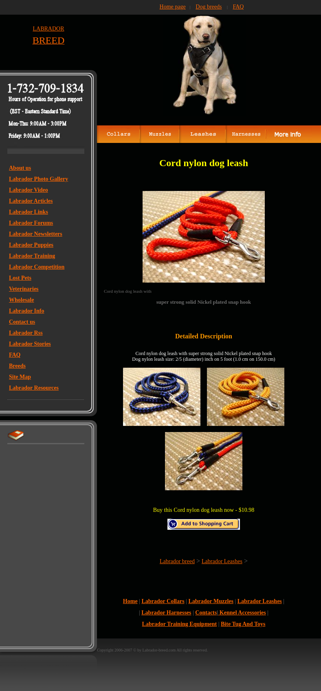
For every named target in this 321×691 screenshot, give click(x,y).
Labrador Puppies (31, 245)
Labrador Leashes (222, 561)
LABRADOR (48, 29)
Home (130, 601)
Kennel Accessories (242, 613)
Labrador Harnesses (166, 613)
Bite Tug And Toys (243, 624)
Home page (173, 7)
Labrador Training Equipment (179, 624)
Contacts (206, 613)
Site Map (20, 377)
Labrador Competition (36, 267)
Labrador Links (28, 212)
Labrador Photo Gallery (38, 179)
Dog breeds (209, 7)
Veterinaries (24, 289)
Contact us (22, 322)
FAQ (15, 355)
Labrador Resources (34, 388)
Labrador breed (177, 561)
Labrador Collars (162, 601)
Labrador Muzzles (210, 601)
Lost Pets (20, 278)
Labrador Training (32, 256)
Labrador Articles (31, 201)
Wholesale (21, 300)
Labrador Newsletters (35, 234)
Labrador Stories (30, 344)
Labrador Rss (26, 333)
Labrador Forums (31, 223)
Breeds (17, 366)
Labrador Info (26, 311)
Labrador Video (28, 190)
